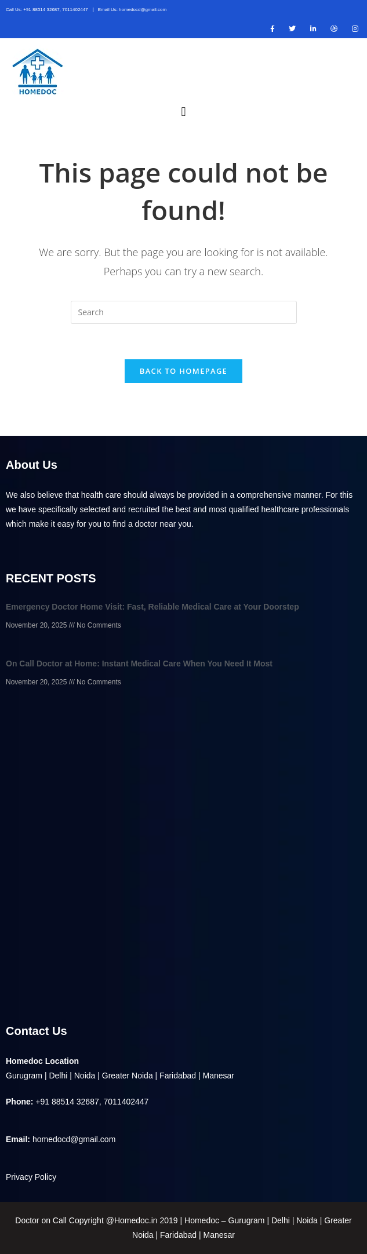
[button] (183, 111)
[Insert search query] (184, 312)
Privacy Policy (31, 1177)
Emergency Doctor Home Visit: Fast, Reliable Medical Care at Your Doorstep (152, 606)
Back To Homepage (183, 371)
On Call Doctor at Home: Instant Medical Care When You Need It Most (139, 663)
